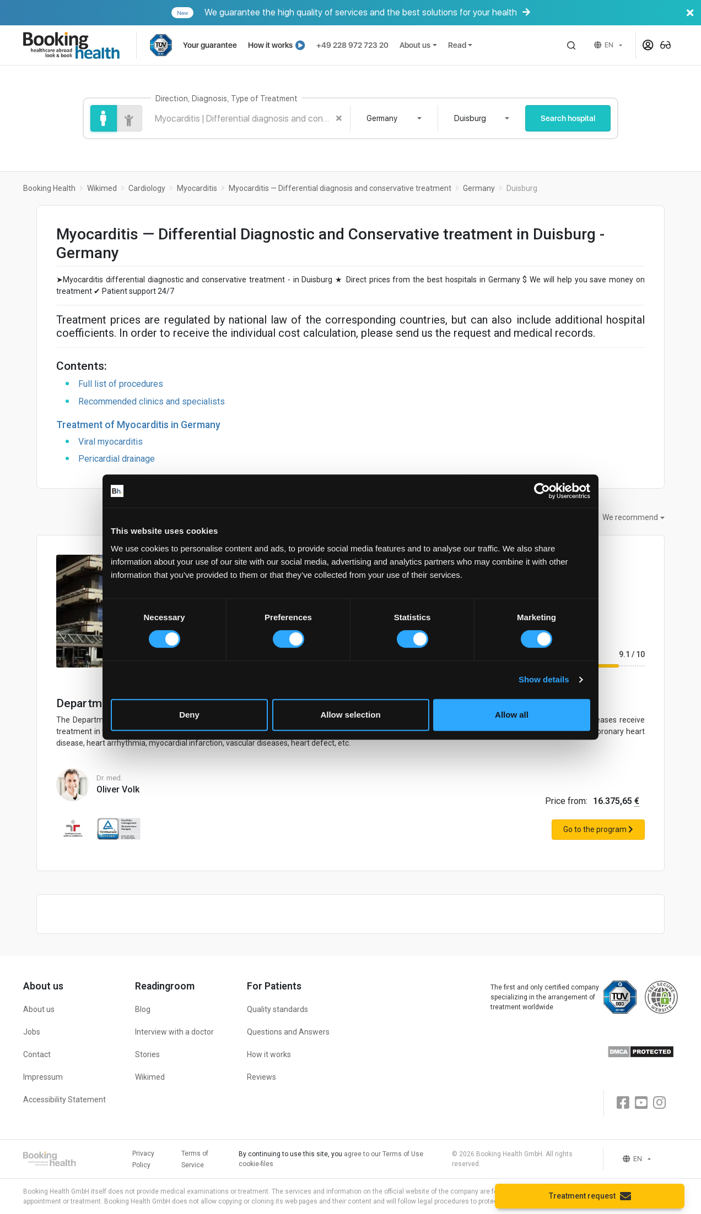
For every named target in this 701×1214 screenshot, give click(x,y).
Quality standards (277, 1009)
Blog (142, 1009)
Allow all (512, 714)
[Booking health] (79, 45)
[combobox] (394, 118)
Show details (544, 679)
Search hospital (568, 118)
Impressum (43, 1077)
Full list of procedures (120, 384)
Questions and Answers (288, 1031)
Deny (189, 714)
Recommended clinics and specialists (151, 401)
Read (457, 45)
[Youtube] (641, 1103)
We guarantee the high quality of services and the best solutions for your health (435, 12)
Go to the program (598, 829)
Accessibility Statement (64, 1099)
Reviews (261, 1077)
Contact (37, 1054)
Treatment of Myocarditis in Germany (138, 424)
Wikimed (150, 1077)
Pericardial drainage (116, 458)
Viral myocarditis (110, 441)
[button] (571, 45)
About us (415, 45)
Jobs (31, 1031)
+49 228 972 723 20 (352, 45)
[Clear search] (339, 118)
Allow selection (350, 714)
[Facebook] (623, 1103)
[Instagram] (659, 1103)
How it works (276, 45)
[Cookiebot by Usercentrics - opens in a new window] (542, 491)
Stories (147, 1054)
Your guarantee (210, 45)
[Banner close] (690, 12)
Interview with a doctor (174, 1031)
